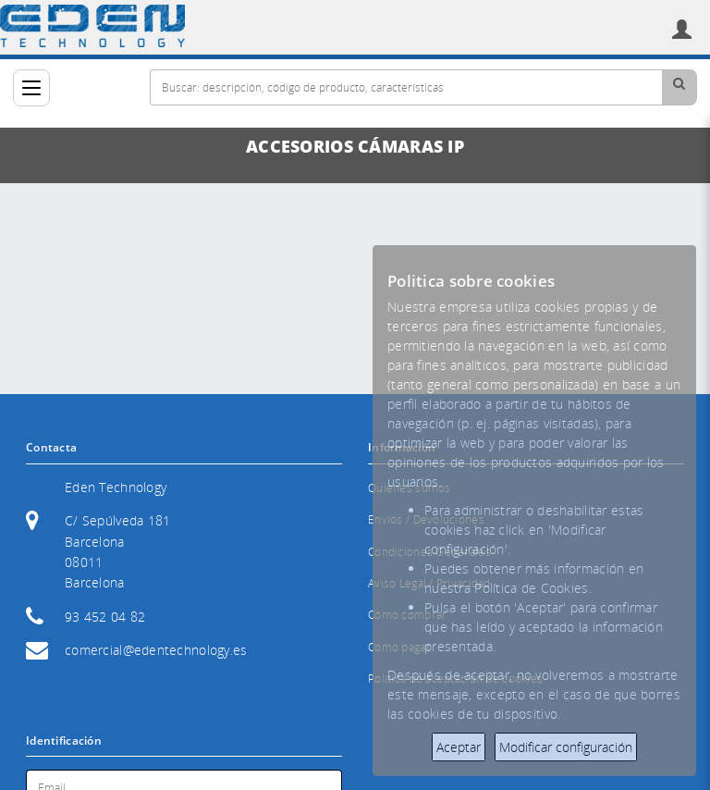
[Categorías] (31, 87)
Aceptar (458, 747)
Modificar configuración (565, 747)
